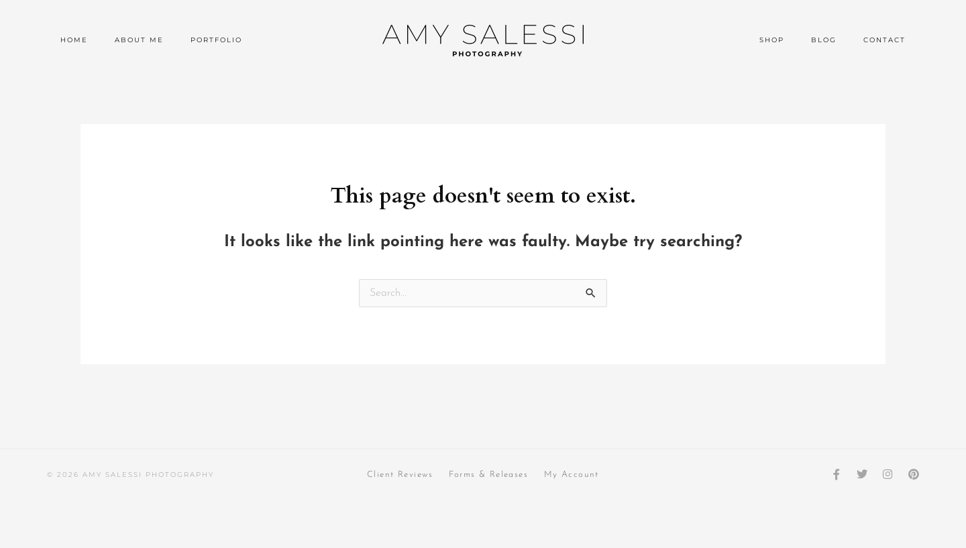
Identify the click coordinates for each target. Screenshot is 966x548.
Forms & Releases (488, 474)
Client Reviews (397, 474)
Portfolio (216, 40)
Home (74, 40)
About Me (139, 40)
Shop (771, 40)
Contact (884, 40)
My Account (573, 474)
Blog (824, 40)
